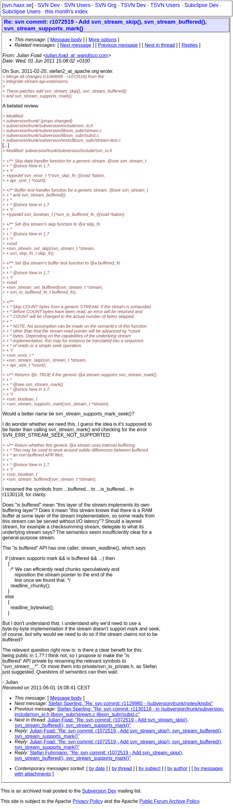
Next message (75, 45)
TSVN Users (165, 5)
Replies (190, 45)
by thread (122, 768)
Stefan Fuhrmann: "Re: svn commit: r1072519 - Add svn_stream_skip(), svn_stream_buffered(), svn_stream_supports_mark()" (99, 755)
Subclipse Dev (201, 5)
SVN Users (77, 5)
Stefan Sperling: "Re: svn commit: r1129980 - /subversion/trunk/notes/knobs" (130, 703)
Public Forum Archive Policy (169, 801)
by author (177, 768)
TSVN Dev (133, 5)
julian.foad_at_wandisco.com (77, 55)
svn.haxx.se (18, 5)
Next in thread (160, 45)
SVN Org (105, 5)
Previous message (118, 45)
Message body (66, 39)
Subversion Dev (99, 791)
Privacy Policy (88, 801)
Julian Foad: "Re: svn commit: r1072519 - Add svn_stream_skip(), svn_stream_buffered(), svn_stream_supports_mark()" (102, 722)
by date (97, 768)
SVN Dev (48, 5)
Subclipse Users (21, 12)
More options (103, 39)
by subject (149, 768)
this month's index (66, 12)
